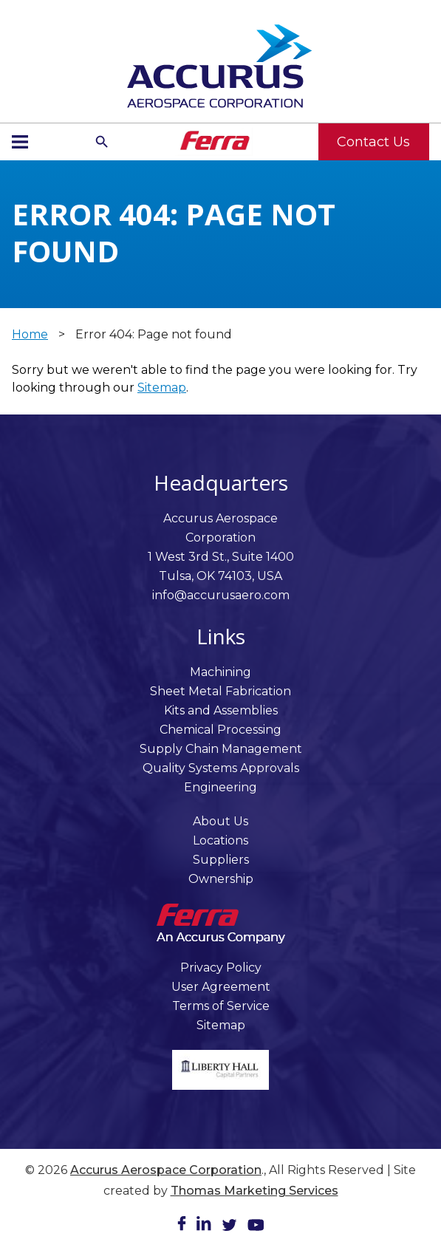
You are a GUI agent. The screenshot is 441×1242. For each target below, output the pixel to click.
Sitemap (161, 388)
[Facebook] (181, 1226)
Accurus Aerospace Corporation (165, 1170)
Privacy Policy (220, 967)
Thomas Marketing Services (254, 1191)
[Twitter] (229, 1227)
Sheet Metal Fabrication (220, 691)
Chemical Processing (220, 730)
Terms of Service (221, 1006)
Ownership (220, 879)
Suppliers (221, 860)
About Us (220, 821)
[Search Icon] (102, 142)
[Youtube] (255, 1227)
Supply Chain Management (221, 749)
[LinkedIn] (203, 1226)
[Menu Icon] (20, 142)
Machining (220, 672)
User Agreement (220, 987)
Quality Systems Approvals (221, 768)
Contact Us (373, 142)
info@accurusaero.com (221, 595)
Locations (220, 840)
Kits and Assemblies (221, 710)
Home (30, 334)
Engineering (220, 787)
